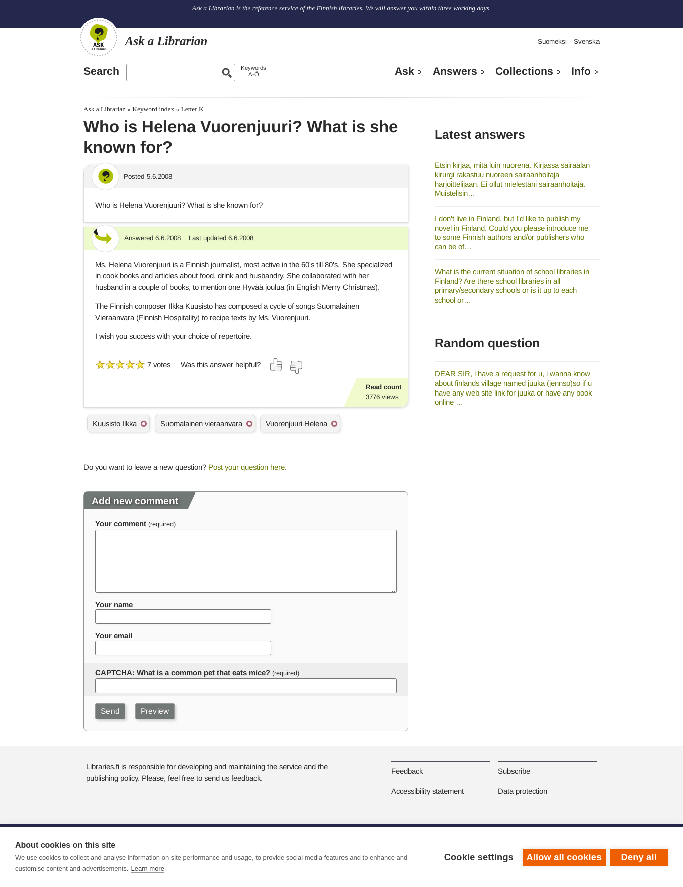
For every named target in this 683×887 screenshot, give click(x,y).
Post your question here (246, 467)
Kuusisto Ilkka (115, 423)
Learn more (147, 868)
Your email (113, 635)
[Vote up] (276, 364)
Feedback (407, 771)
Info (581, 71)
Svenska (587, 41)
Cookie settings (478, 857)
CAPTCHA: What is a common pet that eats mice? (182, 672)
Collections (524, 71)
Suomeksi (552, 41)
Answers (455, 71)
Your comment (120, 523)
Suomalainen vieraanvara (201, 423)
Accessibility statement (427, 790)
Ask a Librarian (104, 109)
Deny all (639, 857)
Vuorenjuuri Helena (296, 423)
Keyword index (153, 109)
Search (101, 71)
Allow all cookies (563, 857)
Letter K (192, 109)
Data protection (522, 790)
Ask (404, 71)
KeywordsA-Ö (253, 71)
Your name (114, 604)
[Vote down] (295, 367)
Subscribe (514, 771)
